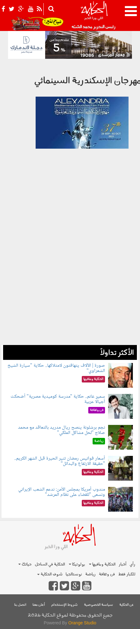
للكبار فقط (126, 574)
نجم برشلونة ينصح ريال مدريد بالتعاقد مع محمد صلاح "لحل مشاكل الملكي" (61, 430)
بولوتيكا (77, 564)
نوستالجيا (74, 574)
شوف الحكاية (50, 574)
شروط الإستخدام (64, 605)
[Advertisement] (70, 275)
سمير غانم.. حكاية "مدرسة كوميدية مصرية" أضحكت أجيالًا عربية (58, 399)
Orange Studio (82, 622)
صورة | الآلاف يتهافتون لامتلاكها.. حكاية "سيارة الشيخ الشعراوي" (56, 368)
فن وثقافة (107, 574)
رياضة (90, 574)
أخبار (122, 564)
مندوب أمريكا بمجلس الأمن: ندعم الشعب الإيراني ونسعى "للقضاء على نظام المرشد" (61, 492)
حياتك (25, 564)
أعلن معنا (39, 605)
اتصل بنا (20, 605)
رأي (132, 564)
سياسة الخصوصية (98, 605)
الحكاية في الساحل (50, 564)
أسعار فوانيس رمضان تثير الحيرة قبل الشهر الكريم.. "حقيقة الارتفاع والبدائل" (59, 461)
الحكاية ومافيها (102, 564)
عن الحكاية (126, 605)
